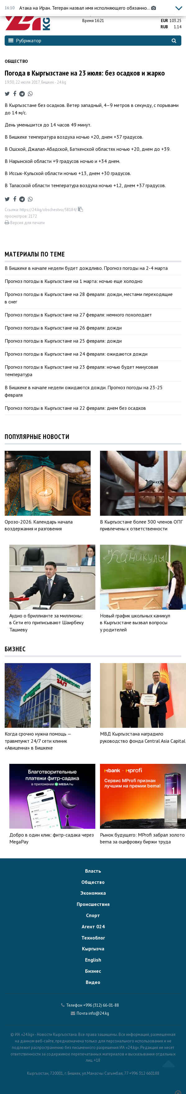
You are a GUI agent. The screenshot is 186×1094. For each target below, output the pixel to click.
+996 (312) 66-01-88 (101, 1005)
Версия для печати (25, 222)
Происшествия (93, 904)
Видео (93, 982)
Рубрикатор (24, 40)
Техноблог (93, 938)
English (93, 960)
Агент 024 (93, 926)
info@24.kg (98, 1013)
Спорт (93, 915)
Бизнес (93, 971)
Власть (93, 871)
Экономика (93, 893)
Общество (16, 61)
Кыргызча (93, 948)
